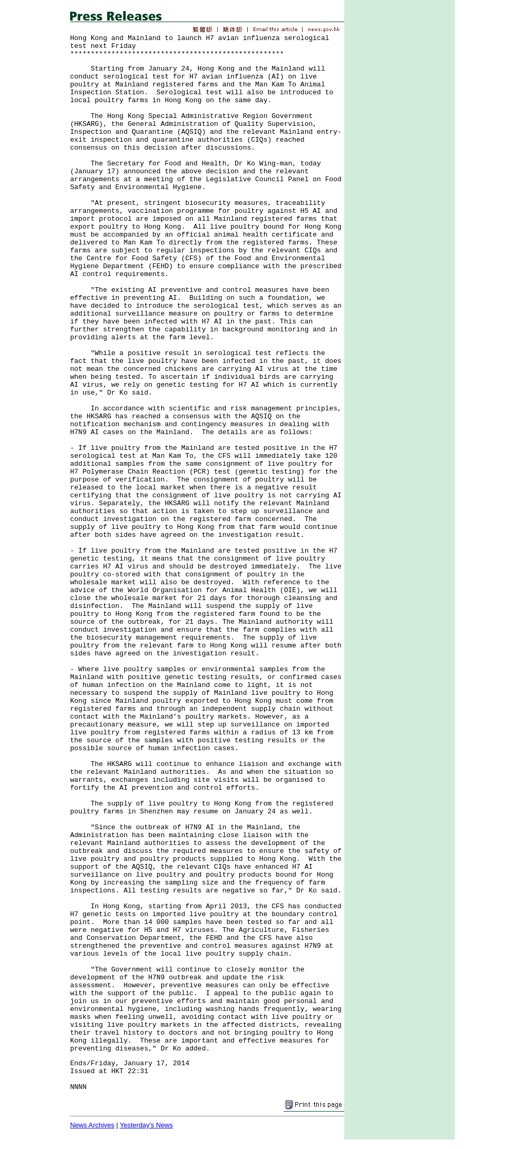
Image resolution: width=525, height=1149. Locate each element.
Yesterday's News (146, 1125)
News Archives (92, 1125)
